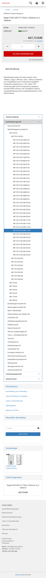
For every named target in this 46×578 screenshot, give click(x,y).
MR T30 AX (13, 283)
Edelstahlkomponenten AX (17, 359)
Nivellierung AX (13, 325)
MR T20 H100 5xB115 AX (21, 230)
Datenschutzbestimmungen (11, 517)
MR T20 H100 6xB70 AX (21, 178)
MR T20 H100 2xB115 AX (21, 220)
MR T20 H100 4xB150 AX (21, 255)
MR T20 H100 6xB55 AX (21, 154)
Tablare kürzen (12, 468)
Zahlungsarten (11, 405)
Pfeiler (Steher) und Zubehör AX (19, 314)
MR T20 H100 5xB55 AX (21, 150)
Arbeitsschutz (11, 379)
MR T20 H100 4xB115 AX (21, 227)
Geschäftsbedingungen (10, 509)
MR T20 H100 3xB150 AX (21, 251)
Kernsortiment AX (14, 126)
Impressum (6, 525)
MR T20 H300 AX (17, 269)
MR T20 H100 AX (17, 136)
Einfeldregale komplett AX (17, 304)
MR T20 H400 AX (17, 276)
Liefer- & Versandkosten (14, 401)
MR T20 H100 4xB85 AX (21, 192)
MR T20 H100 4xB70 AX (21, 171)
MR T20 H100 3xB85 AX (21, 189)
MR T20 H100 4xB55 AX (21, 147)
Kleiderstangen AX (14, 345)
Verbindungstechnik (14, 374)
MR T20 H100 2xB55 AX (21, 140)
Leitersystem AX (13, 349)
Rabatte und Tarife (12, 410)
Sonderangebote (12, 117)
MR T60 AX (13, 293)
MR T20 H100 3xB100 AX (21, 206)
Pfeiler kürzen (11, 466)
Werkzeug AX (12, 363)
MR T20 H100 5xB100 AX (21, 213)
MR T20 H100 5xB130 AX (21, 244)
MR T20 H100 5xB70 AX (21, 175)
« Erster (7, 10)
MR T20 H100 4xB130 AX (21, 241)
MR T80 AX (13, 300)
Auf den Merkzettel (35, 59)
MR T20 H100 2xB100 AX (21, 203)
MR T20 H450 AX (17, 279)
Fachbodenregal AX (13, 122)
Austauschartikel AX (15, 370)
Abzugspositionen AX (15, 366)
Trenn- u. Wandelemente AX (17, 335)
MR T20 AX (13, 133)
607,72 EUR (23, 492)
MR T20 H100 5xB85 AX (21, 196)
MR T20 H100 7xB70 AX (21, 182)
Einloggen (23, 434)
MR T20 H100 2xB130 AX (21, 234)
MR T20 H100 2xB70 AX (21, 164)
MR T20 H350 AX (17, 272)
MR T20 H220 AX (17, 262)
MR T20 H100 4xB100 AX (21, 209)
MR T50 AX (13, 290)
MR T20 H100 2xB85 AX (21, 185)
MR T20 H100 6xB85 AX (21, 199)
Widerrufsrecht (7, 513)
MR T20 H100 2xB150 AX (21, 248)
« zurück (15, 10)
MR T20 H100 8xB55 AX (21, 161)
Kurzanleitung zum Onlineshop (16, 391)
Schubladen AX (13, 342)
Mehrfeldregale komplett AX (18, 129)
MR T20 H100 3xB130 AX (21, 237)
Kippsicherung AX (14, 328)
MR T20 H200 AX (17, 258)
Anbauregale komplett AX (17, 307)
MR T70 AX (13, 297)
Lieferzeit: (8, 31)
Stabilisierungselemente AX (17, 321)
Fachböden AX (13, 317)
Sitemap (5, 533)
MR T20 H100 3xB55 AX (21, 143)
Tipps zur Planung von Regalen (16, 396)
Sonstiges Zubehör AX (16, 352)
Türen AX (11, 338)
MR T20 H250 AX (17, 265)
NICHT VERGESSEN (14, 311)
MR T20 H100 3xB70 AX (21, 168)
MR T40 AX (13, 286)
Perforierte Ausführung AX (17, 356)
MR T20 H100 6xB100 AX (21, 216)
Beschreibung (12, 69)
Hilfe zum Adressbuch (10, 529)
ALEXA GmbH (20, 575)
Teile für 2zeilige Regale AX (17, 331)
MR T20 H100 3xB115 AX (21, 223)
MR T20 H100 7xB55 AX (21, 157)
